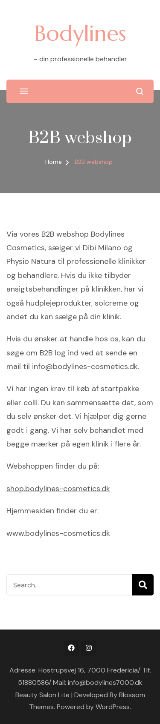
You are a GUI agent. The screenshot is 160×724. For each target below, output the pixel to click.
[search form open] (139, 91)
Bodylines (80, 33)
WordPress (113, 706)
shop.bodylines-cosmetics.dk (58, 489)
